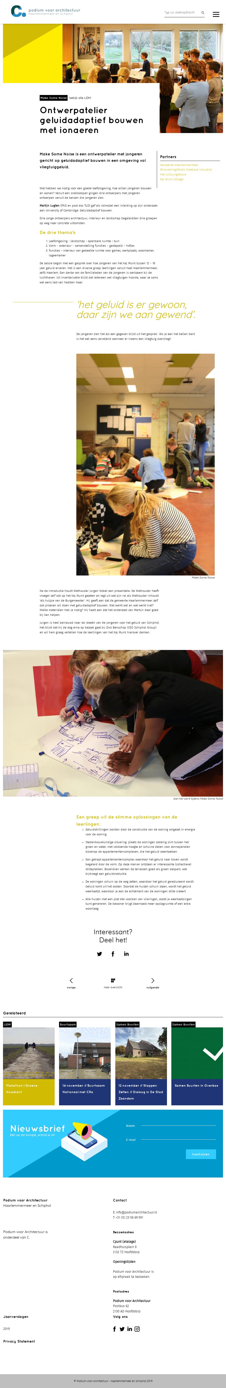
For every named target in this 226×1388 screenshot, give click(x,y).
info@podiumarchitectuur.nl (136, 1212)
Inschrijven (201, 1154)
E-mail (130, 1140)
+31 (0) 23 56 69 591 (129, 1217)
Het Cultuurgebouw (173, 174)
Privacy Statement (19, 1341)
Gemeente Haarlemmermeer (179, 165)
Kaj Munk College (171, 179)
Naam (130, 1126)
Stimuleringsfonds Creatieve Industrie (186, 170)
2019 (6, 1329)
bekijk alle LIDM (80, 98)
